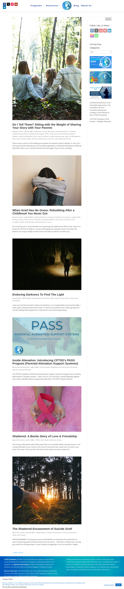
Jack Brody (17, 298)
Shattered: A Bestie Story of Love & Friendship (44, 436)
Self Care (51, 139)
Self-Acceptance (41, 222)
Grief (35, 136)
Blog (76, 5)
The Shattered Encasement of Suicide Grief (42, 528)
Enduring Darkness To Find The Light (38, 294)
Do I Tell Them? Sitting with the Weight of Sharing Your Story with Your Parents (46, 126)
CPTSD (46, 134)
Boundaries (51, 131)
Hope (66, 136)
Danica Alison (18, 131)
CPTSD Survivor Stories (62, 298)
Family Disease (45, 367)
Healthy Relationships (57, 136)
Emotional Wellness (48, 220)
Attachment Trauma (40, 131)
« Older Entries (17, 553)
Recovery (35, 139)
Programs (36, 5)
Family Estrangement (26, 136)
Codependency (41, 532)
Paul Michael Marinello (21, 367)
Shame (59, 440)
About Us (86, 5)
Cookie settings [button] (109, 585)
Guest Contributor (43, 136)
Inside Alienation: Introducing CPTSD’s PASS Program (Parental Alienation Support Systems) (45, 362)
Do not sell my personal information (14, 587)
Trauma (49, 222)
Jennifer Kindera (19, 440)
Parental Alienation (25, 370)
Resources (52, 5)
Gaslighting (54, 367)
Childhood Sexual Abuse (20, 134)
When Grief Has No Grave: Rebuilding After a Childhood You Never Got (43, 212)
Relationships (43, 139)
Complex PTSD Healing (36, 134)
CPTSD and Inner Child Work (58, 134)
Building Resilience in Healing (66, 131)
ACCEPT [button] (118, 585)
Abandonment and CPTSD (40, 298)
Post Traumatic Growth (23, 139)
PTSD (26, 222)
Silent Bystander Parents (63, 139)
